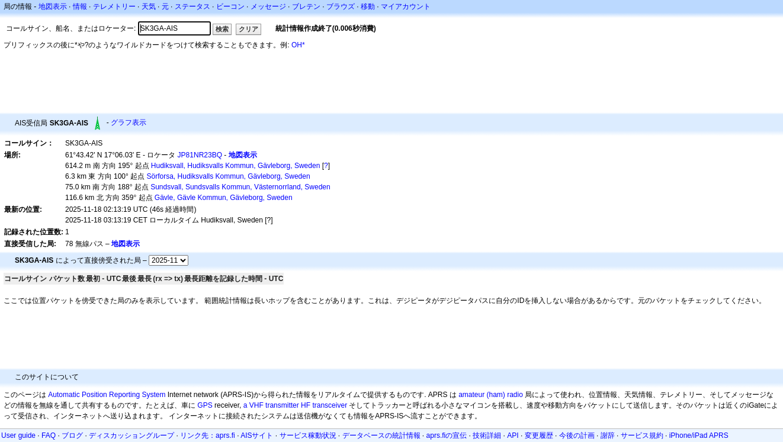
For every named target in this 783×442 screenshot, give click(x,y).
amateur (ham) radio (490, 395)
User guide (18, 435)
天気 (149, 6)
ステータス (192, 6)
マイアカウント (406, 6)
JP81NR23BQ (200, 155)
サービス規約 (642, 435)
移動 (368, 6)
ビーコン (230, 6)
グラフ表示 (128, 122)
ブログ (72, 435)
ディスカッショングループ (131, 435)
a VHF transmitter (271, 405)
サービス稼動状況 (308, 435)
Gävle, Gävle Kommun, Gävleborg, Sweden (224, 197)
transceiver (329, 405)
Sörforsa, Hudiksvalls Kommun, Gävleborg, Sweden (228, 176)
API (512, 435)
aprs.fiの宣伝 (446, 435)
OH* (298, 45)
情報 (80, 6)
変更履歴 (539, 435)
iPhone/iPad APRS (699, 435)
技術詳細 (487, 435)
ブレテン (306, 6)
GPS (204, 405)
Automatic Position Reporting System (106, 395)
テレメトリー (114, 6)
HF (305, 405)
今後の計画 (577, 435)
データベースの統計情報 (381, 435)
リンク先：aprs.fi (207, 435)
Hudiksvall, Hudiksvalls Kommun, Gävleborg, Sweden (235, 166)
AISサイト (256, 435)
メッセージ (268, 6)
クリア (248, 29)
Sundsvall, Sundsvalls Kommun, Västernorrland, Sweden (240, 187)
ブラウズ (340, 6)
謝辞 (608, 435)
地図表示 (52, 6)
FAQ (48, 435)
